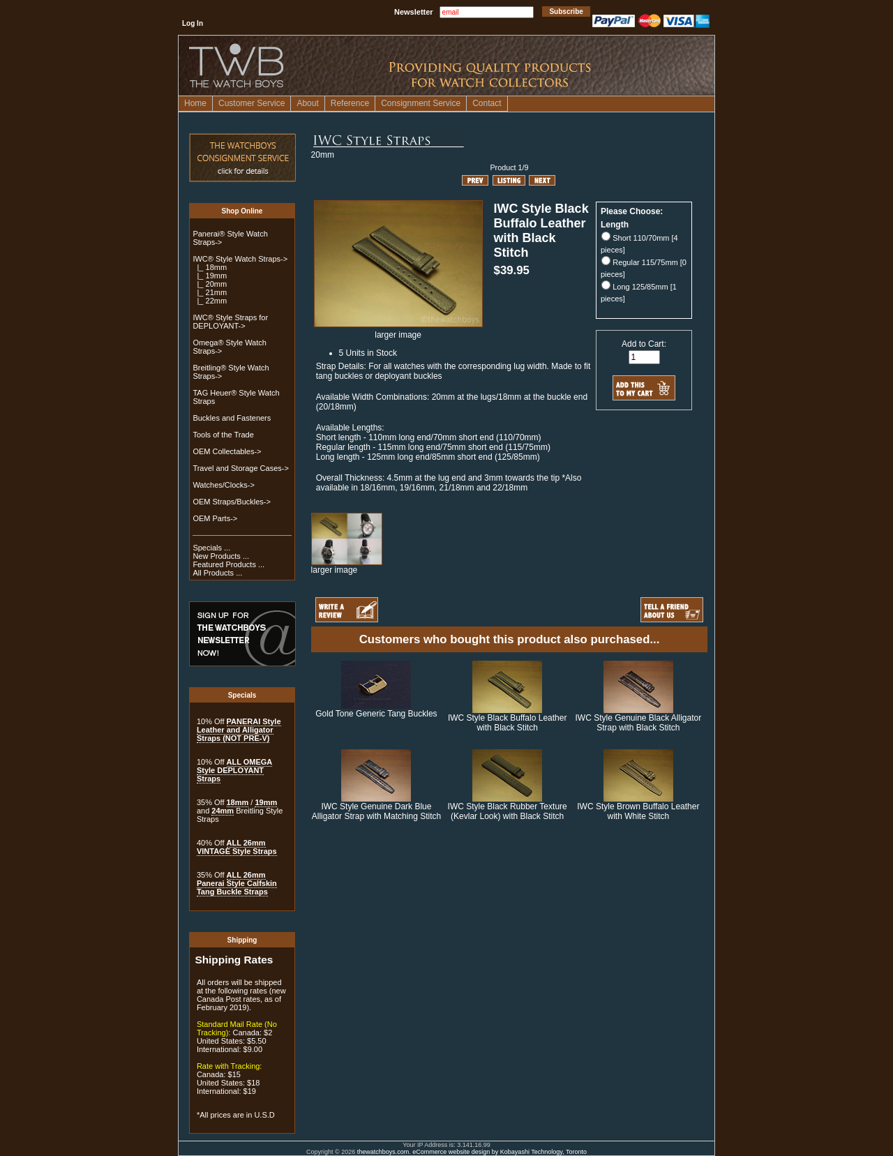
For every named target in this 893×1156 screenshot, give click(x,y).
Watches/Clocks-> (224, 485)
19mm (266, 802)
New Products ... (221, 556)
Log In (192, 23)
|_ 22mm (210, 300)
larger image (346, 566)
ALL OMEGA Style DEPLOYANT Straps (234, 770)
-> (240, 259)
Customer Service (251, 103)
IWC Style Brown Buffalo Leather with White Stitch (638, 811)
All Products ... (217, 573)
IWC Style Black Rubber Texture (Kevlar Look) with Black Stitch (507, 811)
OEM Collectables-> (227, 451)
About (307, 103)
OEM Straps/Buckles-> (232, 501)
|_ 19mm (210, 275)
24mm (222, 810)
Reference (350, 103)
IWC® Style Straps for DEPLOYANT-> (230, 321)
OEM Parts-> (215, 518)
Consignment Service (420, 103)
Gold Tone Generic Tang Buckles (376, 714)
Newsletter (413, 12)
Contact (486, 103)
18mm (238, 802)
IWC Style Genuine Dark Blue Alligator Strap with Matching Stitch (376, 811)
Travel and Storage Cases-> (240, 468)
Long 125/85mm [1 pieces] (639, 293)
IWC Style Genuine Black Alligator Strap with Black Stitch (638, 723)
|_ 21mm (210, 292)
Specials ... (211, 547)
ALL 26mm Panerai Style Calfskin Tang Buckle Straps (237, 883)
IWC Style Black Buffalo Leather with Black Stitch (507, 723)
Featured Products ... (228, 564)
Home (195, 103)
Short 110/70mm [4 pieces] (639, 244)
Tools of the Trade (223, 434)
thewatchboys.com (383, 1151)
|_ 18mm (210, 267)
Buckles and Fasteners (232, 418)
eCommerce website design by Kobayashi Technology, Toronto (499, 1151)
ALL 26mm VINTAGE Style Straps (237, 847)
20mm (322, 155)
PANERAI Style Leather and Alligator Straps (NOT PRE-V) (239, 729)
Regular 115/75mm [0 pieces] (643, 268)
